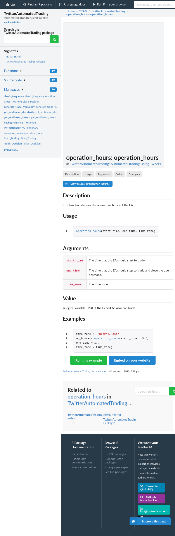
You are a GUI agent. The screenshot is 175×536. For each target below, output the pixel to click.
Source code (13, 80)
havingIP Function (20, 122)
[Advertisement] (140, 88)
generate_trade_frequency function (40, 106)
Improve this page (148, 521)
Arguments (104, 174)
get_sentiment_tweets (30, 117)
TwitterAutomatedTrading (97, 402)
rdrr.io (9, 4)
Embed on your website (132, 359)
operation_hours (23, 133)
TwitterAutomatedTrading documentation (85, 370)
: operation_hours (89, 14)
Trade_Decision (22, 143)
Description (72, 174)
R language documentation (81, 459)
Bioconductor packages (114, 459)
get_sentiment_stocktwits (34, 112)
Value (119, 174)
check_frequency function (29, 96)
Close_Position (21, 101)
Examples (134, 174)
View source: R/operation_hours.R (87, 183)
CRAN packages (115, 453)
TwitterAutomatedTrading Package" (25, 61)
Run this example (88, 359)
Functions (11, 71)
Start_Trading (20, 138)
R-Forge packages (116, 466)
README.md (13, 56)
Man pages (12, 89)
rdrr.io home (79, 453)
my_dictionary (21, 127)
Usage (88, 174)
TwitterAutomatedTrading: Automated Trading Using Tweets (115, 164)
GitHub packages (116, 471)
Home (70, 11)
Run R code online (83, 466)
